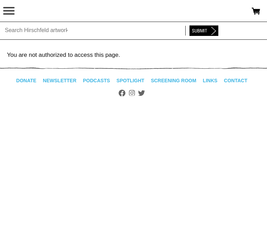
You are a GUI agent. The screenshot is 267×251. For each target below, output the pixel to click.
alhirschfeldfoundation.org (29, 11)
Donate (26, 80)
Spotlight (130, 80)
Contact (235, 80)
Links (210, 80)
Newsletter (59, 80)
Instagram (132, 93)
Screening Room (173, 80)
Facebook (122, 93)
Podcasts (96, 80)
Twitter (141, 93)
